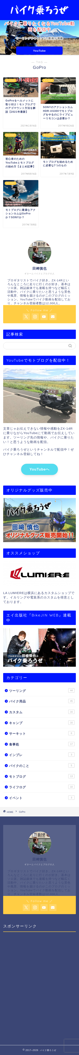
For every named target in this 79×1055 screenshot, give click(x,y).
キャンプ (42, 722)
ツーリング (42, 690)
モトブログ (42, 776)
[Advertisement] (39, 985)
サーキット (42, 733)
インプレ (42, 754)
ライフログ (42, 787)
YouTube (39, 50)
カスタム (42, 712)
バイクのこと (42, 765)
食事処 (42, 744)
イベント (42, 797)
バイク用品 (42, 701)
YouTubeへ (39, 469)
